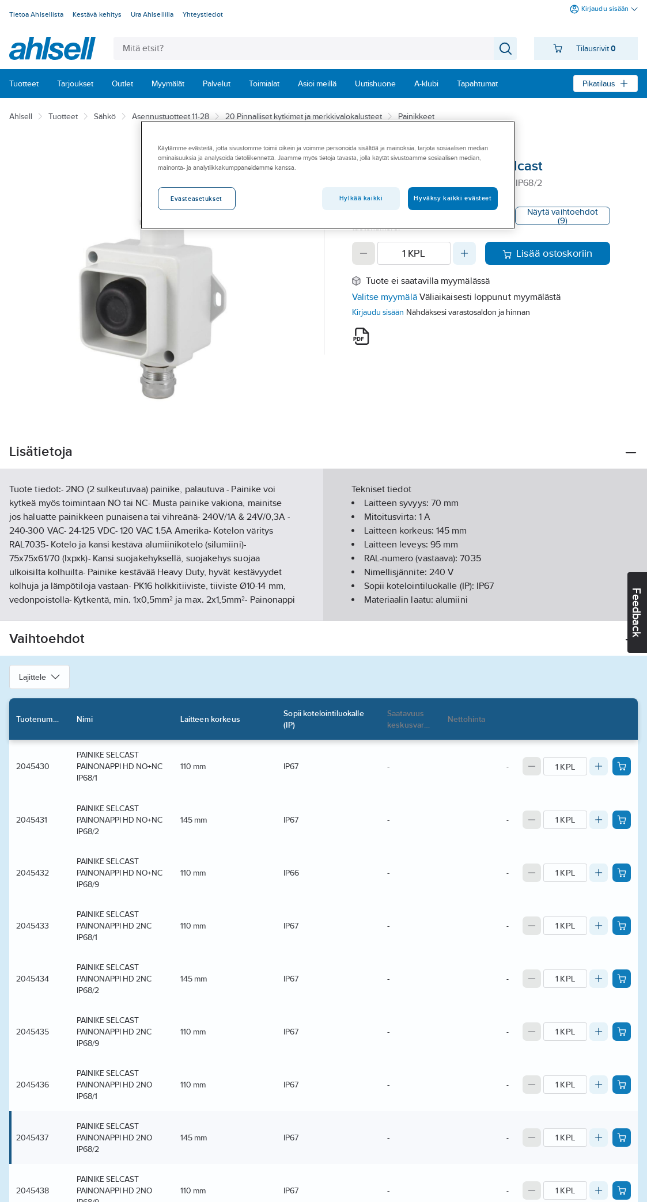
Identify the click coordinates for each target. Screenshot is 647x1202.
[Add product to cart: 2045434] (621, 978)
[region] (328, 175)
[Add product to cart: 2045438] (621, 1190)
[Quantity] (414, 253)
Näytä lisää (323, 602)
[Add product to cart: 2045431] (621, 820)
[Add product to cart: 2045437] (621, 1137)
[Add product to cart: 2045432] (621, 873)
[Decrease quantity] (363, 253)
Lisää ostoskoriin (547, 253)
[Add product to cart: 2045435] (621, 1031)
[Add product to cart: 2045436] (621, 1084)
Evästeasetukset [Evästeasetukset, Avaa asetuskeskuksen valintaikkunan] (196, 198)
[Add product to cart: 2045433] (621, 925)
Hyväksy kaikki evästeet (452, 198)
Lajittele (39, 677)
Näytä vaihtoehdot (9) (562, 216)
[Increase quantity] (464, 253)
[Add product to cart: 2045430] (621, 766)
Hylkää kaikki (361, 198)
